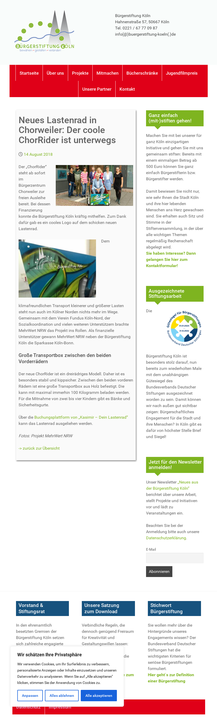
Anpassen (30, 695)
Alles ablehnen (62, 695)
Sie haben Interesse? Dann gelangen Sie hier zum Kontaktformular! (171, 259)
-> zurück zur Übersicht (39, 448)
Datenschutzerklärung (166, 537)
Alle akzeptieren (98, 695)
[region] (67, 676)
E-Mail (151, 549)
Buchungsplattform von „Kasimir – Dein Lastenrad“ (81, 417)
